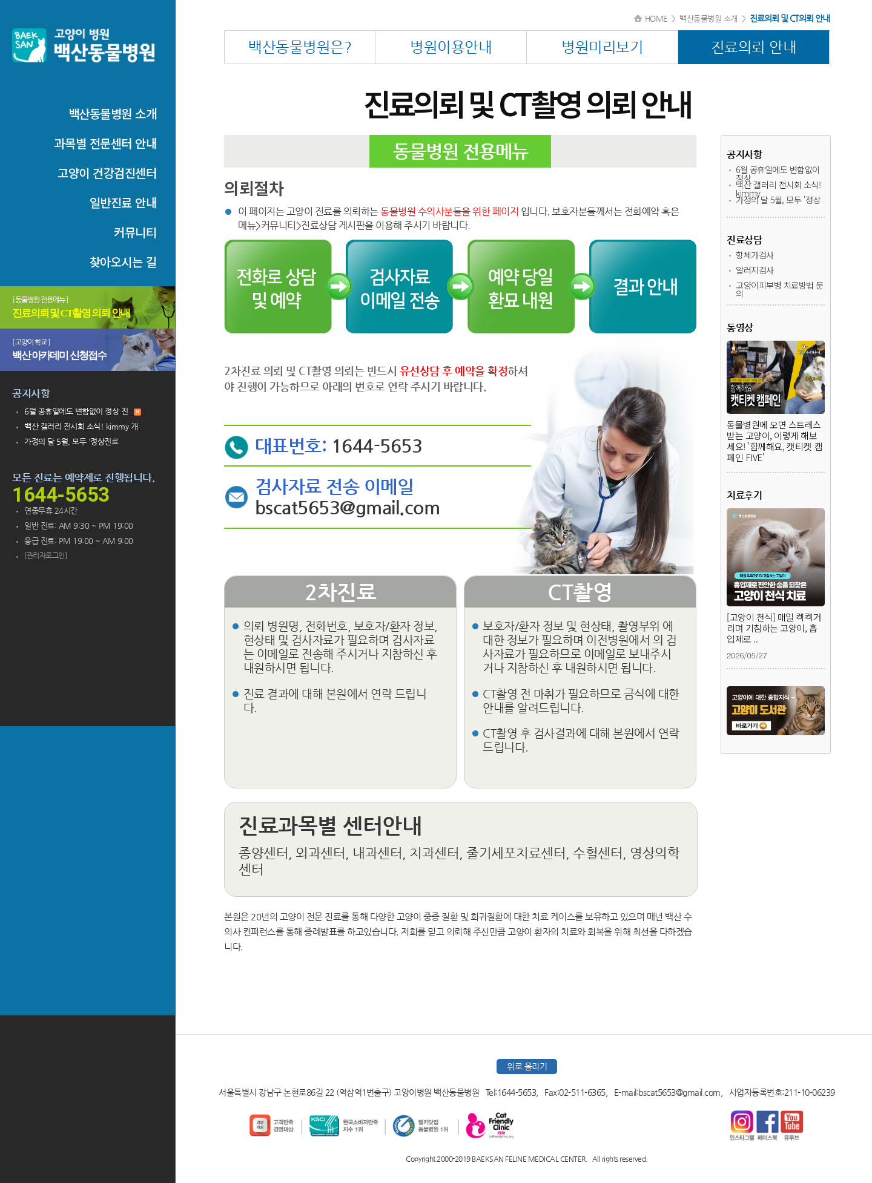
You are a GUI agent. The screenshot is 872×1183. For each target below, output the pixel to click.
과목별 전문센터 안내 (105, 143)
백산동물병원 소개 (112, 113)
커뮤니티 (135, 232)
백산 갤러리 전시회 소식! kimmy (778, 189)
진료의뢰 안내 (754, 47)
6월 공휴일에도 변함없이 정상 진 (82, 411)
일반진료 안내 (123, 202)
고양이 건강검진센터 (107, 173)
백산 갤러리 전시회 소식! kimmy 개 (80, 426)
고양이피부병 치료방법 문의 (780, 289)
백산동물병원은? (299, 47)
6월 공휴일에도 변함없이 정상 (778, 173)
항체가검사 (755, 255)
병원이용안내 (451, 47)
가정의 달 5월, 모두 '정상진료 (71, 441)
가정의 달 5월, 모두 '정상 (778, 200)
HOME (656, 18)
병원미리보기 (602, 47)
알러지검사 (755, 270)
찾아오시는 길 (123, 261)
